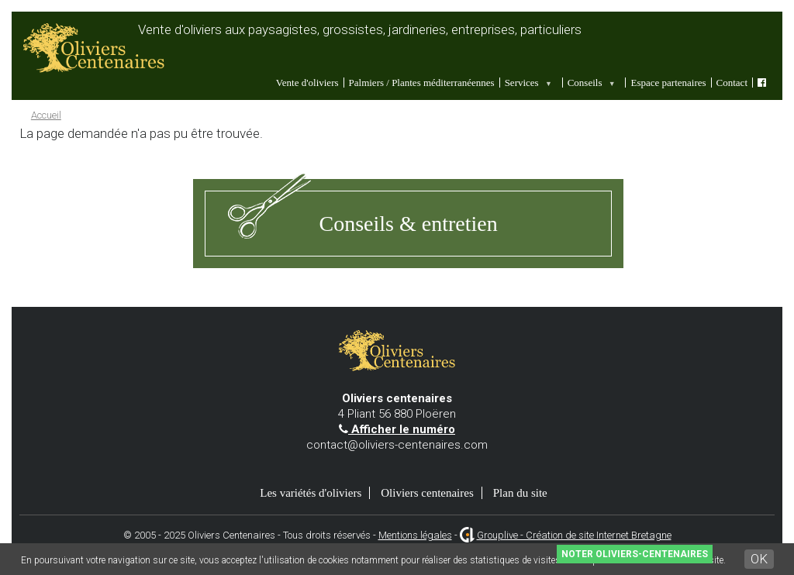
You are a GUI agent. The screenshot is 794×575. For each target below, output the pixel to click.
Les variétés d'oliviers (310, 493)
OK (759, 558)
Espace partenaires (668, 82)
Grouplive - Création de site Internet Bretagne (574, 535)
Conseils (590, 82)
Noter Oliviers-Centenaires (634, 554)
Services (527, 82)
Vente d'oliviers (307, 82)
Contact (731, 82)
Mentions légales (415, 535)
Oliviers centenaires (427, 493)
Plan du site (520, 493)
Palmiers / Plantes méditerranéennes (422, 82)
